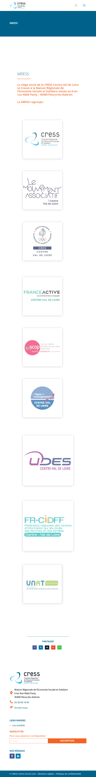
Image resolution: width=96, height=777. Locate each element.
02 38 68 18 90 (21, 702)
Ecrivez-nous (21, 707)
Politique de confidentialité (68, 773)
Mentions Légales (46, 773)
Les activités (18, 725)
